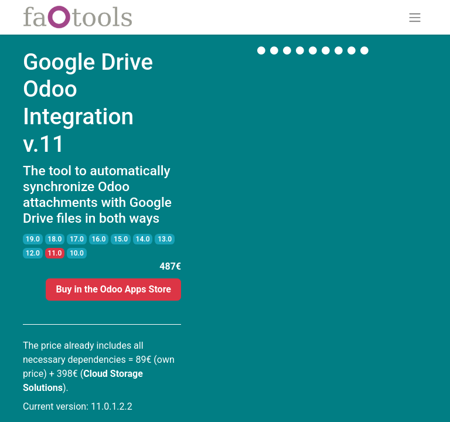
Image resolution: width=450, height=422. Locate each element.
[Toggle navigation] (415, 17)
